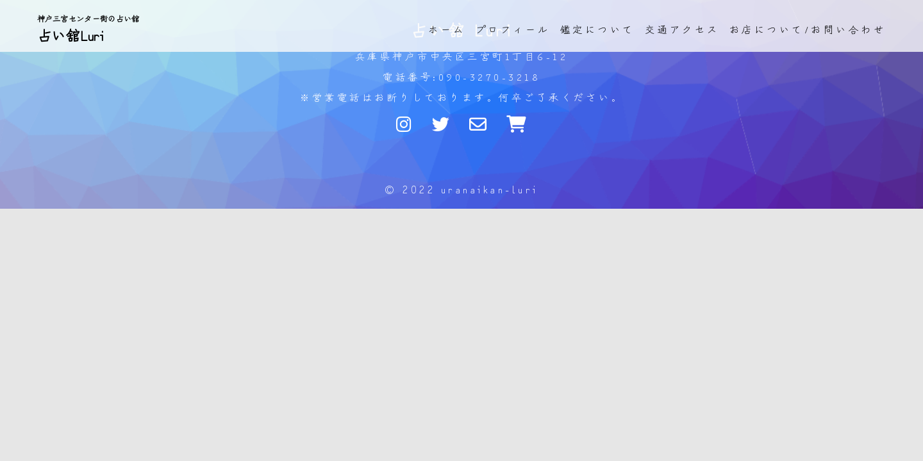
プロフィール (513, 29)
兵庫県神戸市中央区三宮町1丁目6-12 (462, 56)
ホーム (447, 29)
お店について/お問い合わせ (807, 29)
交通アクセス (682, 29)
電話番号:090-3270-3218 (461, 76)
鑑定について (597, 29)
